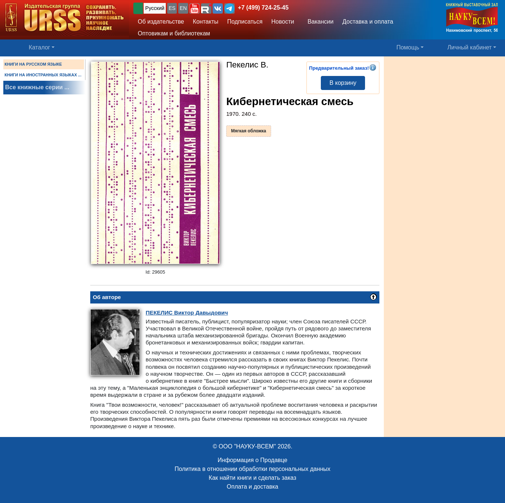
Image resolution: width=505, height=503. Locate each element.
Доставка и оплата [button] (367, 21)
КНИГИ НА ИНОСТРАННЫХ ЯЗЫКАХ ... (42, 75)
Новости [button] (282, 21)
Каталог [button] (39, 47)
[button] (194, 8)
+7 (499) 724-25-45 (263, 7)
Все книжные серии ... (37, 87)
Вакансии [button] (318, 21)
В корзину (343, 83)
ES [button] (172, 8)
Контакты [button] (205, 21)
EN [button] (183, 8)
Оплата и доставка (252, 486)
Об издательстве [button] (161, 21)
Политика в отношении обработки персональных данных (252, 469)
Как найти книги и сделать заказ (253, 478)
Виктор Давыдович (187, 312)
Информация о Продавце (252, 460)
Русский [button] (154, 8)
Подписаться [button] (245, 21)
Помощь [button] (407, 47)
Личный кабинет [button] (470, 47)
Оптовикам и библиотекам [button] (174, 33)
